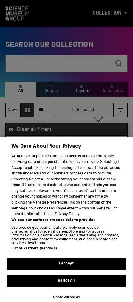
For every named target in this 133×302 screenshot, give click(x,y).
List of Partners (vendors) (34, 257)
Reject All (66, 289)
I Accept (66, 272)
